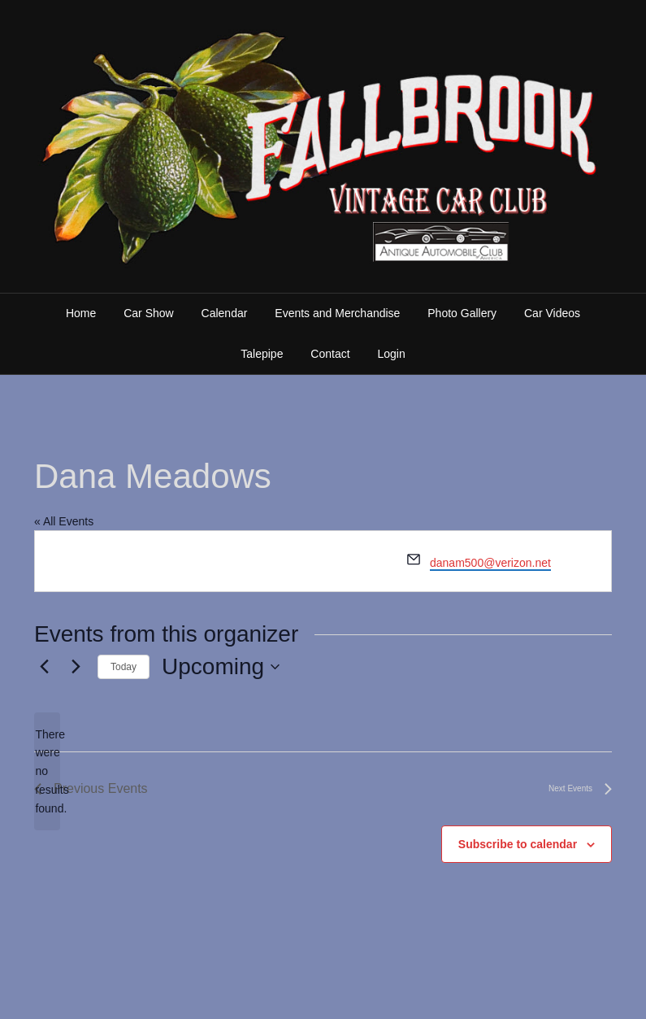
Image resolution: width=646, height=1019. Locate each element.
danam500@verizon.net (490, 562)
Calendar (225, 313)
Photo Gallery (461, 313)
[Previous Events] (44, 667)
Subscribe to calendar (517, 844)
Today (124, 667)
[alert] (47, 771)
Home (81, 313)
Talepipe (262, 353)
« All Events (63, 521)
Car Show (148, 313)
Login (391, 353)
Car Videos (552, 313)
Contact (329, 353)
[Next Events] (75, 667)
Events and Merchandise (337, 313)
